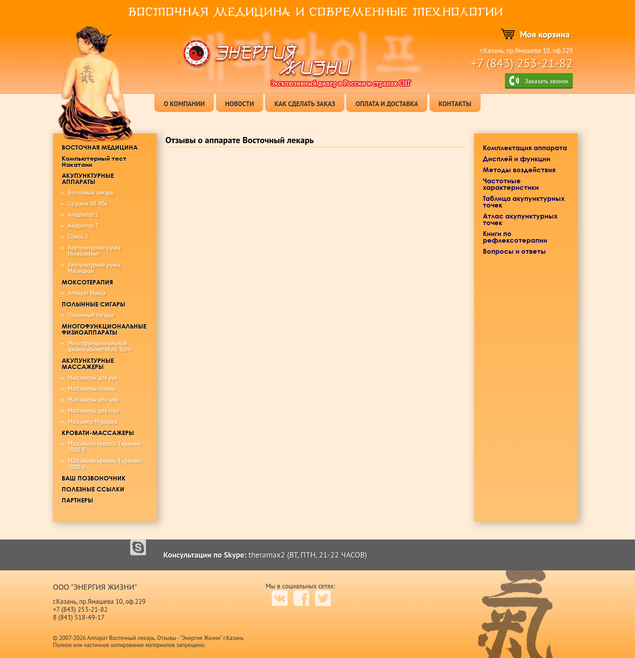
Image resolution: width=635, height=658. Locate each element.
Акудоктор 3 (83, 225)
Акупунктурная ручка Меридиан (94, 268)
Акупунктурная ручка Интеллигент (94, 251)
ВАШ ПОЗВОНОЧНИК (94, 478)
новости (239, 103)
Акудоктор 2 (83, 214)
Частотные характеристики (511, 184)
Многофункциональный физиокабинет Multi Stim (99, 346)
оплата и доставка (386, 103)
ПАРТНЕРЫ (77, 500)
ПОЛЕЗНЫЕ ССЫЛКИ (93, 489)
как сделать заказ (304, 103)
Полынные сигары (90, 315)
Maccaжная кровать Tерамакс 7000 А (105, 464)
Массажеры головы (92, 388)
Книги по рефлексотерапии (515, 236)
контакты (455, 103)
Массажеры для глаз (93, 410)
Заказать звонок (546, 81)
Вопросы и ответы (514, 251)
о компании (184, 103)
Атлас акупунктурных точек (520, 219)
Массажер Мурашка (92, 421)
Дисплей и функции (516, 159)
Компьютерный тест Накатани (94, 161)
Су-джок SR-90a (87, 203)
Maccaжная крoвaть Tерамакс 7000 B (105, 447)
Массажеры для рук (92, 377)
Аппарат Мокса (86, 293)
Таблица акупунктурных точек (523, 201)
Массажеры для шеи (93, 399)
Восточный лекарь (91, 192)
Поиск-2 (78, 236)
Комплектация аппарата (525, 148)
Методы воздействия (519, 170)
